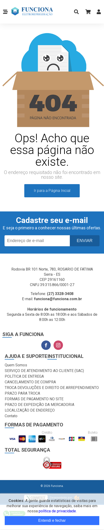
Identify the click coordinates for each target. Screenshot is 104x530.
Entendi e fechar (52, 520)
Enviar (84, 240)
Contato (11, 416)
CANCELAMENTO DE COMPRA (30, 382)
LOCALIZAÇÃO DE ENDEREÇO (30, 410)
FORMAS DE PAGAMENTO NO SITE (34, 399)
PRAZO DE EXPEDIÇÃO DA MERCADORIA (39, 404)
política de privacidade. (58, 511)
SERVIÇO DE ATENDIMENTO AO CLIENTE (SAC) (44, 370)
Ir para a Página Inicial (52, 190)
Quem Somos (16, 365)
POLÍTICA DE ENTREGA (24, 376)
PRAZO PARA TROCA (22, 393)
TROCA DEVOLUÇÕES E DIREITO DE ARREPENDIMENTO (52, 387)
